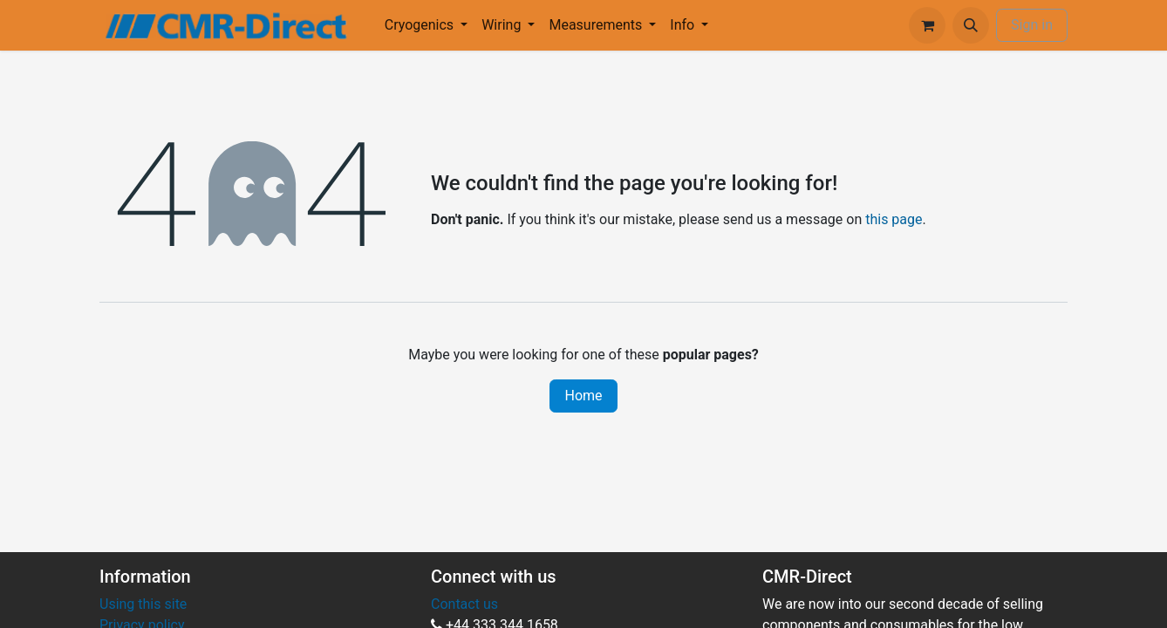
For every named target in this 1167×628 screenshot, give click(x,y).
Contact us (464, 604)
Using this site (143, 604)
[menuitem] (426, 25)
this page (893, 219)
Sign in (1032, 25)
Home (583, 395)
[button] (970, 25)
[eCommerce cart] (927, 25)
